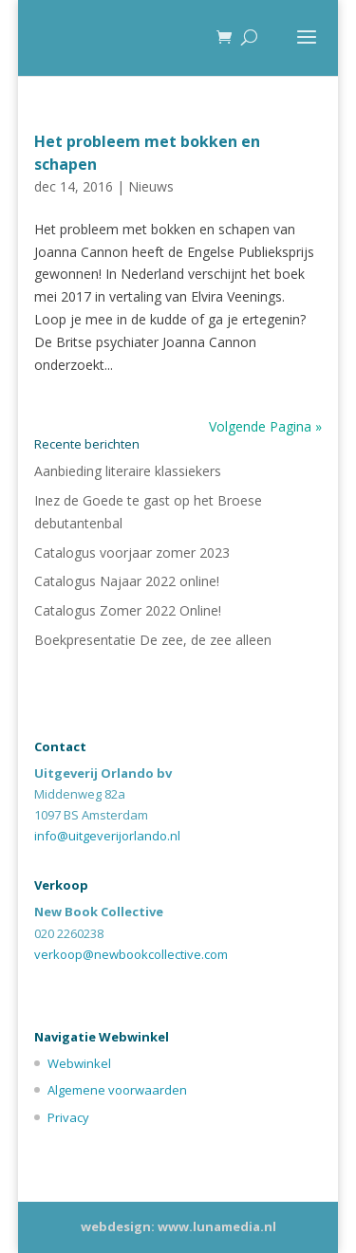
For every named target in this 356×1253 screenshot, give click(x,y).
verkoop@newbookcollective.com (131, 954)
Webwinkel (79, 1063)
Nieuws (151, 186)
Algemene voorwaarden (117, 1089)
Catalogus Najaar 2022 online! (126, 581)
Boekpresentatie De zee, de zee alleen (153, 640)
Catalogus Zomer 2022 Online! (127, 610)
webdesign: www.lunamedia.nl (178, 1226)
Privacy (68, 1117)
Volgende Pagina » (265, 426)
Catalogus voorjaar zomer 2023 (132, 553)
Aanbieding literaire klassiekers (127, 471)
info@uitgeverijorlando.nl (107, 835)
